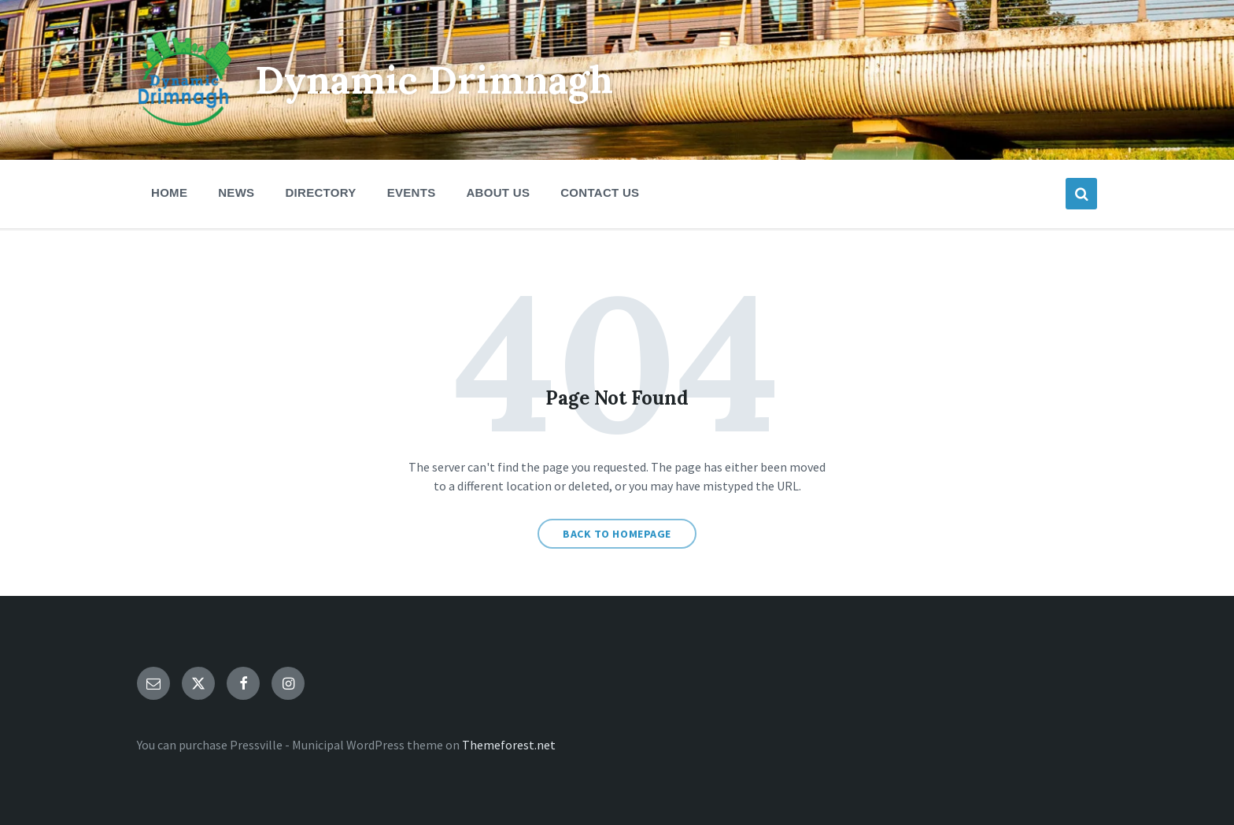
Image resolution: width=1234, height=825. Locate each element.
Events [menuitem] (411, 192)
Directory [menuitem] (320, 192)
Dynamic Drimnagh (434, 80)
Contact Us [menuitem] (599, 192)
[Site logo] (184, 121)
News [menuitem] (236, 192)
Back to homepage (617, 534)
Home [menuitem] (169, 192)
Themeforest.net (509, 745)
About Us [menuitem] (498, 192)
